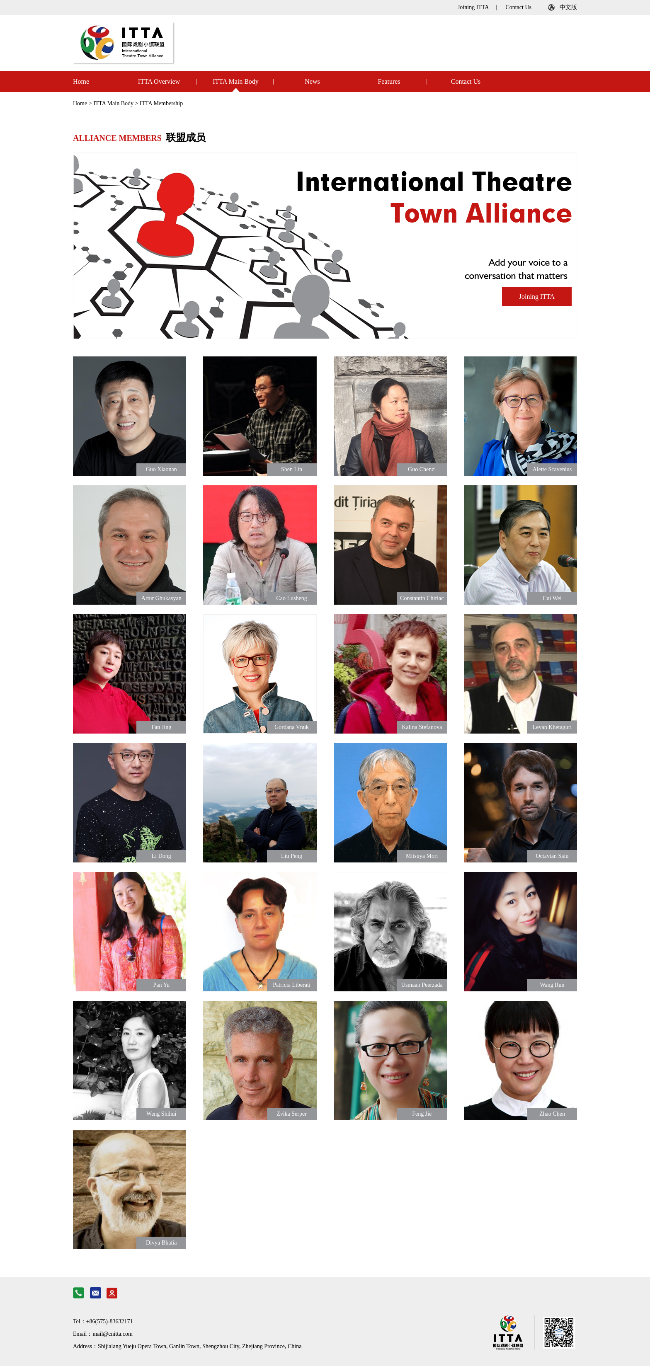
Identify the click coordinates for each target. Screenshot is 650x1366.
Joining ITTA (473, 7)
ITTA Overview (159, 81)
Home (81, 81)
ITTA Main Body (236, 81)
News (312, 81)
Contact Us (518, 7)
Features (389, 81)
